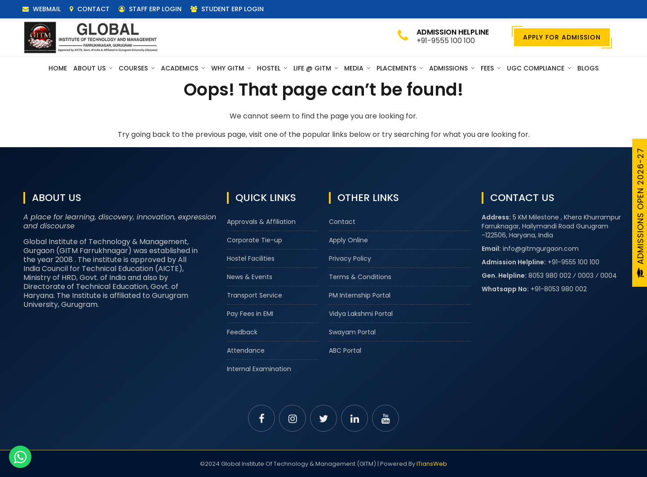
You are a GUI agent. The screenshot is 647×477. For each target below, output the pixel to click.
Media (357, 68)
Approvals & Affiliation (261, 221)
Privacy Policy (350, 258)
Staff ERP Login (150, 8)
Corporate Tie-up (254, 240)
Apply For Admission (562, 37)
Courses (137, 68)
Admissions (451, 68)
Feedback (242, 332)
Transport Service (254, 295)
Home (58, 68)
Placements (400, 68)
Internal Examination (259, 368)
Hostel (272, 68)
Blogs (587, 68)
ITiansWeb (432, 463)
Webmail (41, 8)
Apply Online (348, 240)
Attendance (246, 350)
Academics (183, 68)
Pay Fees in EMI (250, 313)
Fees (491, 68)
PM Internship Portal (359, 295)
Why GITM (231, 68)
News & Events (249, 276)
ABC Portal (345, 350)
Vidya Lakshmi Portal (361, 313)
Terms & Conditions (360, 276)
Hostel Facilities (251, 258)
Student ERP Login (227, 8)
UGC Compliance (539, 68)
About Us (92, 68)
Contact (90, 8)
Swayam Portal (352, 332)
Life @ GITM (315, 68)
